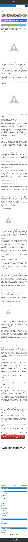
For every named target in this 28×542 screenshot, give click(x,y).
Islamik (19, 24)
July (1, 500)
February (3, 508)
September (3, 497)
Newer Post (4, 485)
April (2, 505)
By (4, 24)
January (2, 510)
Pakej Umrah (3, 530)
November (3, 493)
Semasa (24, 24)
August (2, 498)
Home (14, 485)
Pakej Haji (3, 532)
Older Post (24, 485)
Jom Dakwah (14, 2)
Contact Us (3, 525)
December (3, 512)
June (2, 502)
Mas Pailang (16, 540)
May (2, 503)
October (2, 495)
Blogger (16, 534)
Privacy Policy (4, 523)
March (2, 507)
